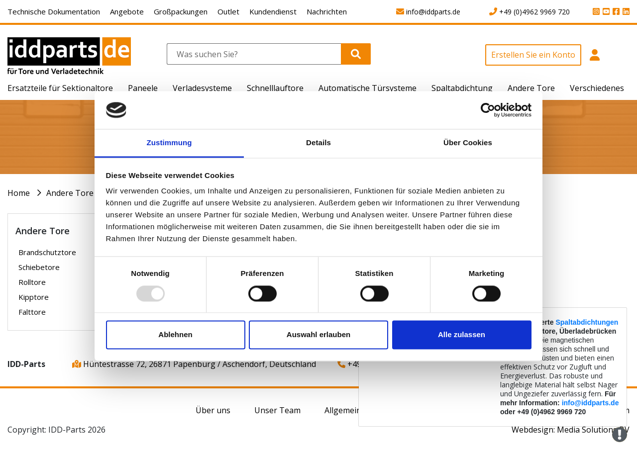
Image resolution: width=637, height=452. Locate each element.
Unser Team (277, 410)
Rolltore (32, 282)
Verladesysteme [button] (202, 88)
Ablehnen (175, 335)
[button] (594, 60)
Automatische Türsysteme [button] (367, 88)
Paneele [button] (143, 88)
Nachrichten (327, 11)
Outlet (228, 11)
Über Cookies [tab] (467, 143)
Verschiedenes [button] (597, 88)
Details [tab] (318, 143)
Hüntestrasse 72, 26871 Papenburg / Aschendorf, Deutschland (194, 364)
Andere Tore (70, 192)
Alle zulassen (461, 335)
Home (18, 192)
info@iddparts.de (590, 403)
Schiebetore (39, 267)
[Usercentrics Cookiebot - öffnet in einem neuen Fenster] (487, 109)
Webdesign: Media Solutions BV (571, 429)
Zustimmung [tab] (169, 143)
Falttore (32, 312)
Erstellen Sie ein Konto (533, 54)
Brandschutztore (47, 252)
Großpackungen (181, 11)
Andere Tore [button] (531, 88)
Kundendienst (273, 11)
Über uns (213, 410)
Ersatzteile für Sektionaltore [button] (60, 88)
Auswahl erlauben (318, 335)
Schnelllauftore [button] (275, 88)
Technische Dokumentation (53, 11)
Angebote (127, 11)
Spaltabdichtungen (586, 322)
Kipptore (33, 297)
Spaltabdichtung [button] (462, 88)
